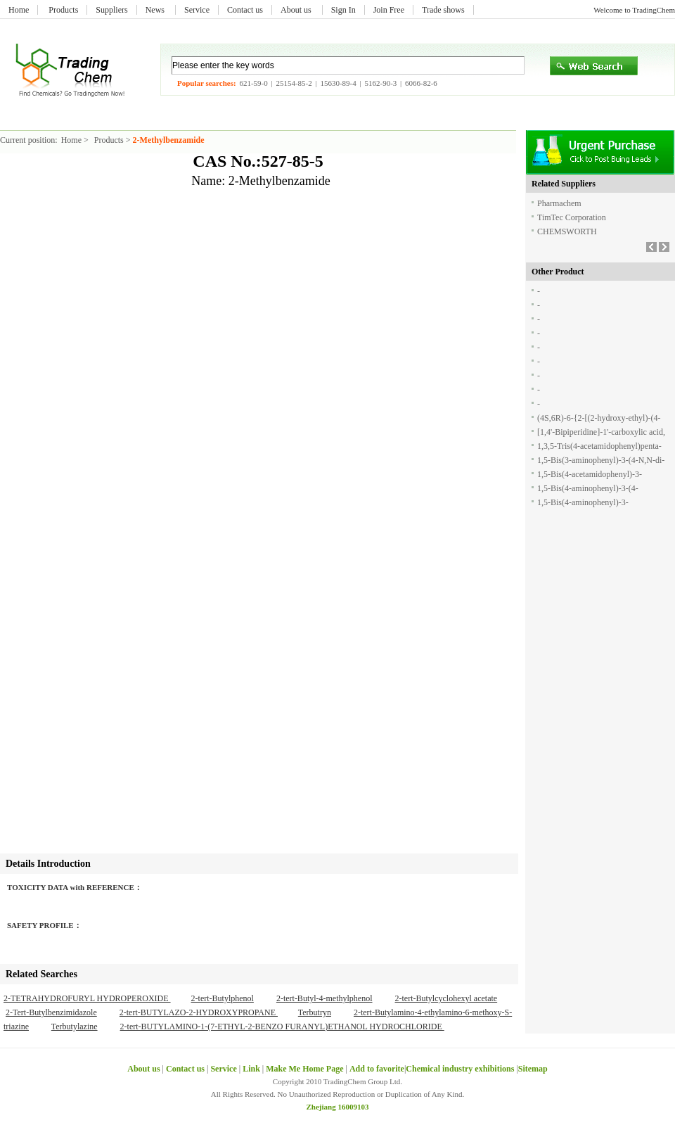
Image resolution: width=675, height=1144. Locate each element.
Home (18, 10)
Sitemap (533, 1069)
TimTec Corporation (571, 217)
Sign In (343, 10)
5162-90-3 (380, 83)
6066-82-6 (421, 83)
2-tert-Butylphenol (222, 998)
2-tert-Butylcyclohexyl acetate (446, 998)
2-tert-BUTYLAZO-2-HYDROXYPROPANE (199, 1012)
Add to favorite (376, 1069)
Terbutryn (314, 1012)
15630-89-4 (338, 83)
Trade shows (443, 10)
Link (251, 1069)
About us (297, 10)
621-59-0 (253, 83)
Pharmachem (559, 203)
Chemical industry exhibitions (461, 1069)
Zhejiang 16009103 (338, 1106)
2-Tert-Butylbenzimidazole (51, 1012)
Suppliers (111, 10)
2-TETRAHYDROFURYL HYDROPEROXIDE (87, 998)
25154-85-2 (293, 83)
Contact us (245, 10)
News (156, 10)
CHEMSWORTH (567, 231)
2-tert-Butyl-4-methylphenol (324, 998)
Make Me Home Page (304, 1069)
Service (197, 10)
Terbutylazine (74, 1026)
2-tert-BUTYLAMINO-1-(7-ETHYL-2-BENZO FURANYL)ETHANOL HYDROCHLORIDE (282, 1026)
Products (63, 10)
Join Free (388, 10)
